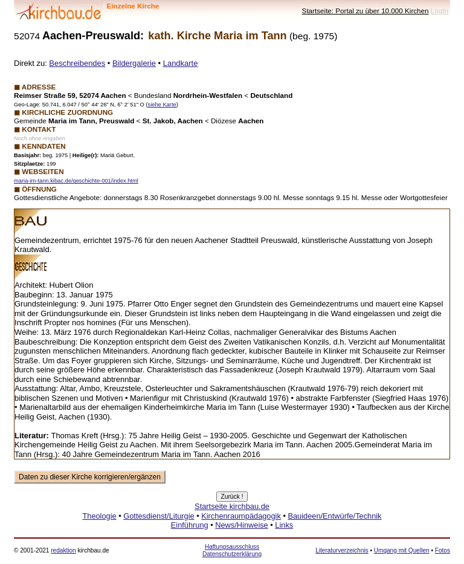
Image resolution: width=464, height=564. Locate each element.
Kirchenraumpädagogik (241, 515)
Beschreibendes (77, 63)
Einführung (189, 525)
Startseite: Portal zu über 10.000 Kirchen (365, 11)
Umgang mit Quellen (402, 550)
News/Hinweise (241, 525)
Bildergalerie (134, 63)
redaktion (63, 550)
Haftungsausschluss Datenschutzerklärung (232, 550)
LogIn (439, 11)
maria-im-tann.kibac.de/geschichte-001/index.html (76, 181)
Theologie (99, 515)
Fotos (442, 550)
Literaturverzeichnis (341, 550)
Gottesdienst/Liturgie (158, 515)
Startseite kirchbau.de (232, 506)
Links (284, 525)
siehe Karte (161, 105)
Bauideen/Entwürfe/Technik (334, 515)
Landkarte (180, 63)
